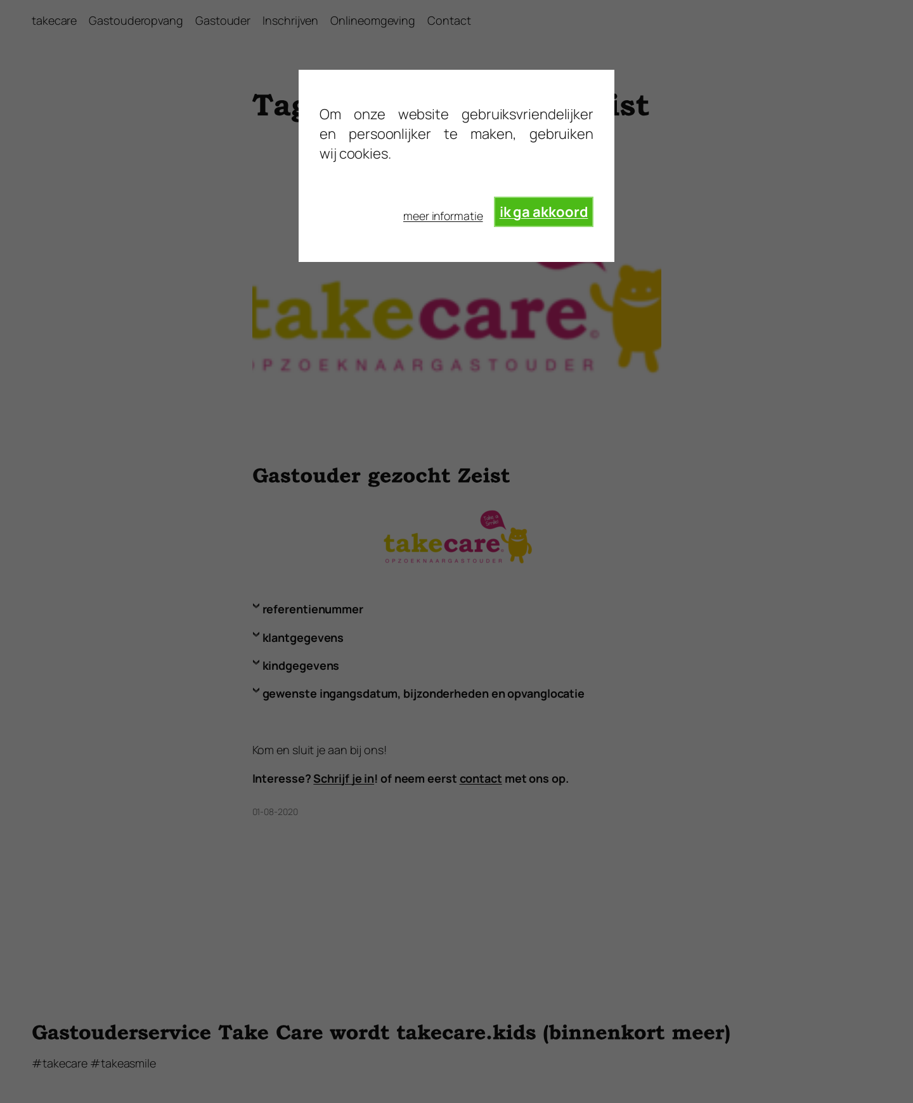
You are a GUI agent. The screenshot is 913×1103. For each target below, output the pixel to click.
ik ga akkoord (544, 211)
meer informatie (443, 215)
